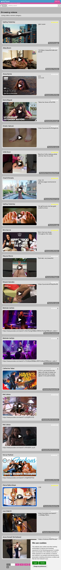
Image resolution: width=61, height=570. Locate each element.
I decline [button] (42, 563)
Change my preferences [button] (40, 566)
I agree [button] (35, 563)
